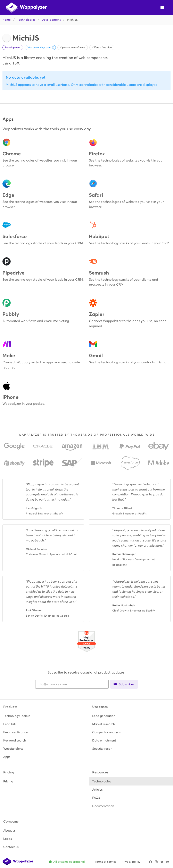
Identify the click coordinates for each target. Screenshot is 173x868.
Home (6, 19)
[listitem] (42, 716)
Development (51, 19)
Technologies (26, 19)
